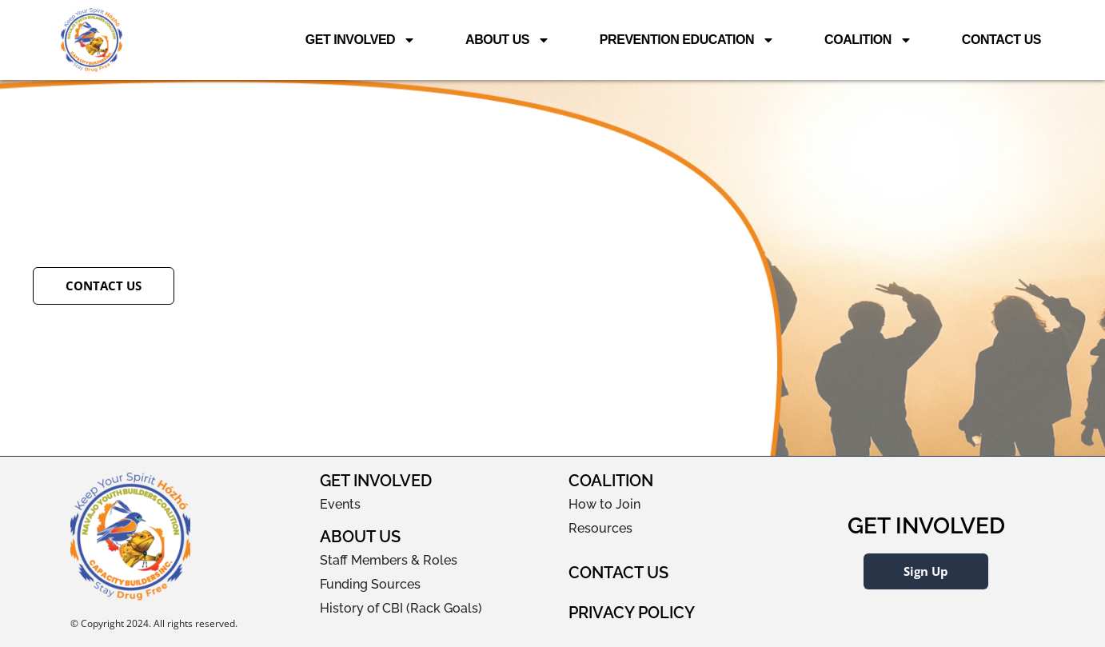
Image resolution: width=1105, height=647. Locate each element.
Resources (600, 528)
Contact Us (1001, 39)
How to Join (604, 504)
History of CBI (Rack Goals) (401, 608)
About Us (507, 40)
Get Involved (361, 40)
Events (340, 504)
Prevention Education (687, 40)
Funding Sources (370, 584)
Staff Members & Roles (388, 560)
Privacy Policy (631, 612)
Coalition (868, 40)
